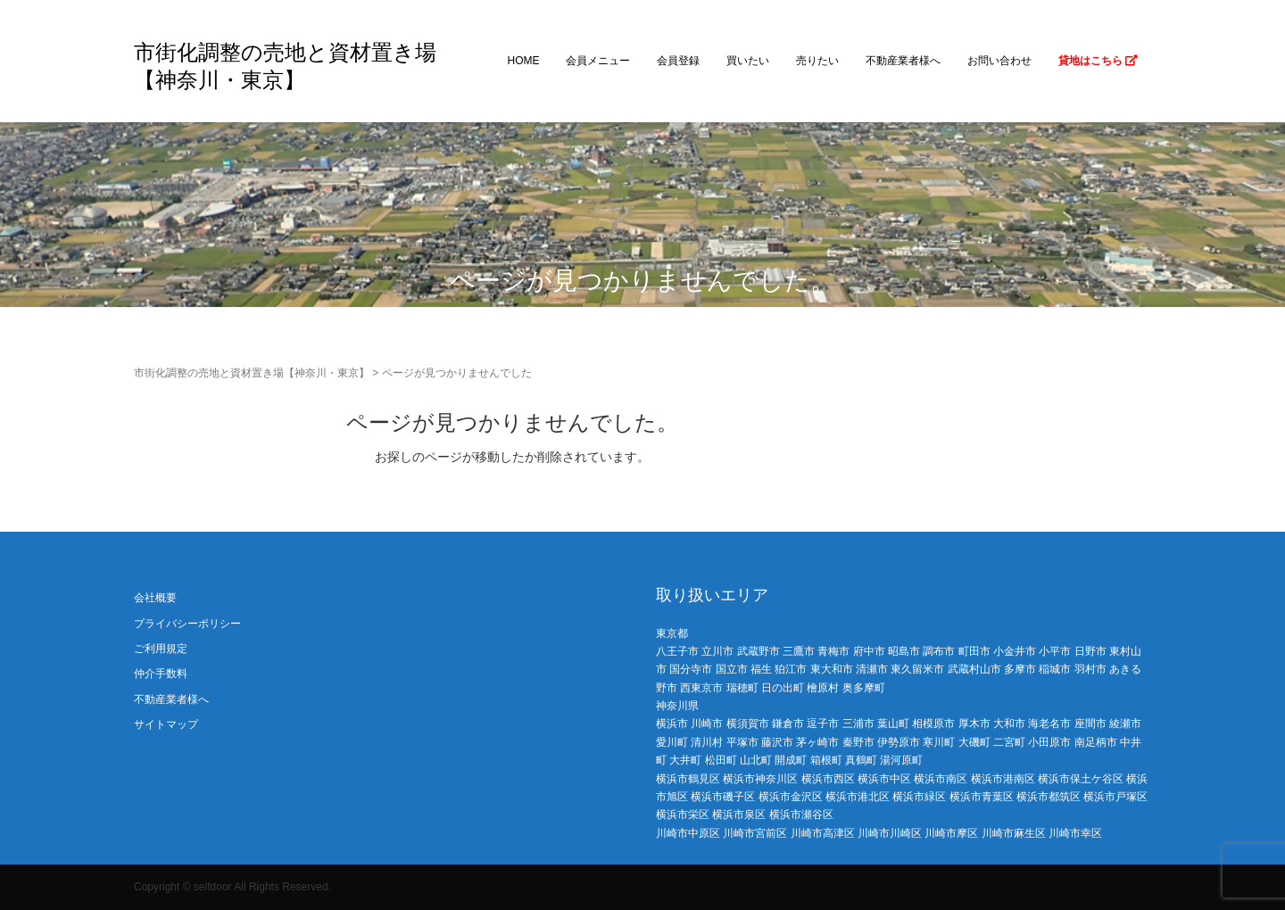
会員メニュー (598, 60)
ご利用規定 (160, 648)
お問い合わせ (999, 60)
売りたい (817, 60)
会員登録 (678, 60)
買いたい (747, 60)
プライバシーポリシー (187, 623)
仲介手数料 (160, 673)
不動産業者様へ (903, 60)
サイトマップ (166, 724)
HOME (523, 60)
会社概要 (155, 598)
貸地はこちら (1098, 60)
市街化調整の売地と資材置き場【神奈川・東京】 (251, 373)
